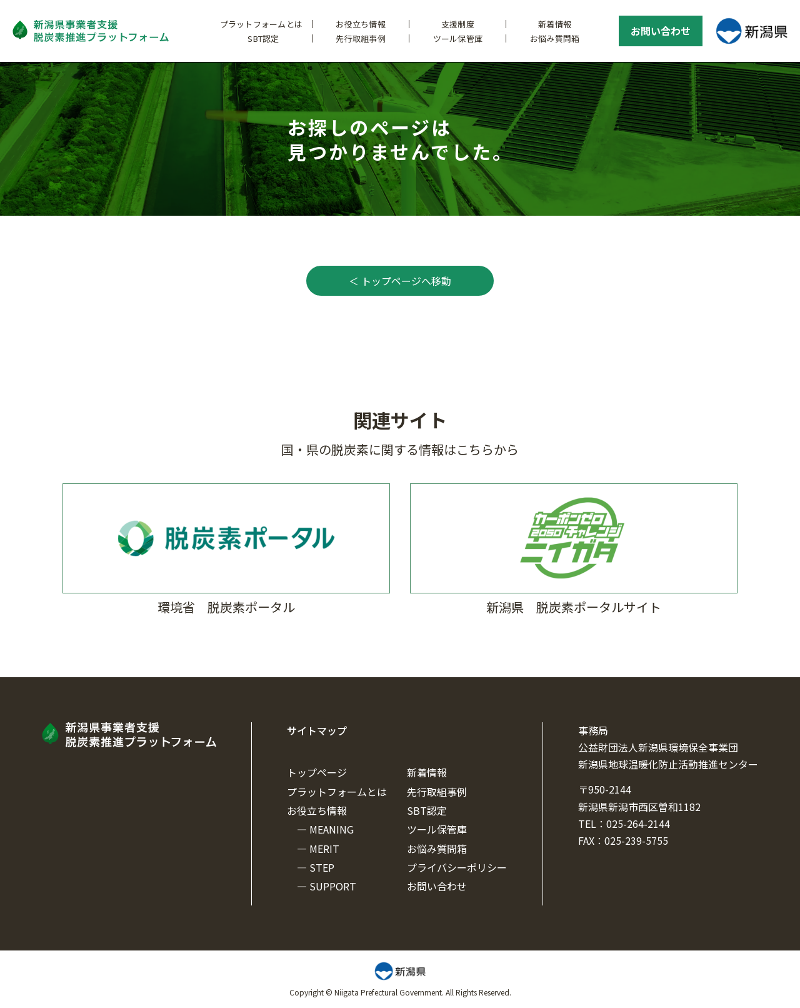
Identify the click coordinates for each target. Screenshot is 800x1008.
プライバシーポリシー (457, 867)
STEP (321, 867)
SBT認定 (263, 38)
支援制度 (457, 24)
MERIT (324, 848)
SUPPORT (332, 886)
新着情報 (554, 24)
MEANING (331, 829)
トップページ (317, 772)
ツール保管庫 (458, 38)
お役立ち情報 (361, 24)
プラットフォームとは (261, 24)
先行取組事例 (361, 38)
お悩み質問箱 (555, 38)
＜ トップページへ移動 (400, 280)
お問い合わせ (661, 30)
